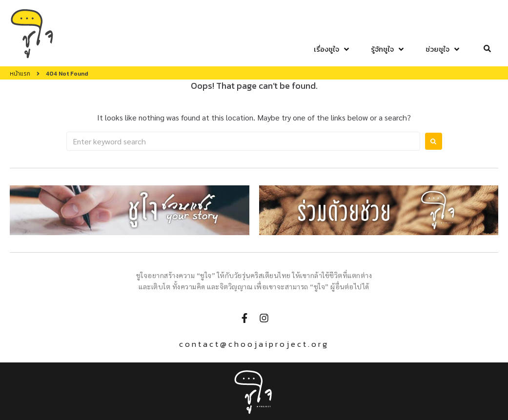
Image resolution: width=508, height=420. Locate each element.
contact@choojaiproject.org (254, 344)
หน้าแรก (20, 73)
